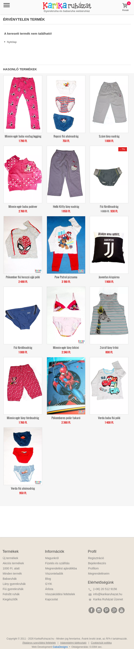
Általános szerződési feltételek (39, 642)
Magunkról (52, 558)
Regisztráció (96, 558)
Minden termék (12, 573)
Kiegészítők (10, 599)
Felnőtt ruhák (11, 594)
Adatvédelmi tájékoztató (73, 642)
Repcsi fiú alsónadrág (66, 136)
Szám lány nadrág (109, 136)
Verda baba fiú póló (109, 418)
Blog (48, 578)
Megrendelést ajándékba (61, 568)
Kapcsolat (51, 599)
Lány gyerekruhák (14, 584)
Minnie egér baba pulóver (22, 206)
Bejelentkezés (97, 563)
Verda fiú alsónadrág (23, 488)
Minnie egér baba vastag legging (23, 136)
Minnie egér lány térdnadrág (23, 418)
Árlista (49, 589)
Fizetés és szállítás (57, 563)
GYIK (48, 584)
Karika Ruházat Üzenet (108, 599)
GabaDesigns (60, 646)
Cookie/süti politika (101, 642)
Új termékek (10, 558)
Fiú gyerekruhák (13, 589)
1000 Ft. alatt (11, 568)
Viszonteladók (54, 573)
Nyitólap (12, 42)
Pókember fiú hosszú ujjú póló (23, 277)
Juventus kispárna (109, 277)
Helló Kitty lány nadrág (66, 206)
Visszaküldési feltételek (60, 594)
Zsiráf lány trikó (109, 347)
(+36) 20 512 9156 (105, 589)
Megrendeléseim (99, 573)
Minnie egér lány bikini (66, 347)
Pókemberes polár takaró (65, 418)
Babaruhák (10, 578)
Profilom (93, 568)
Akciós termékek (13, 563)
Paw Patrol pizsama (66, 277)
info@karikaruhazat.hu (107, 594)
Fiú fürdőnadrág (109, 206)
